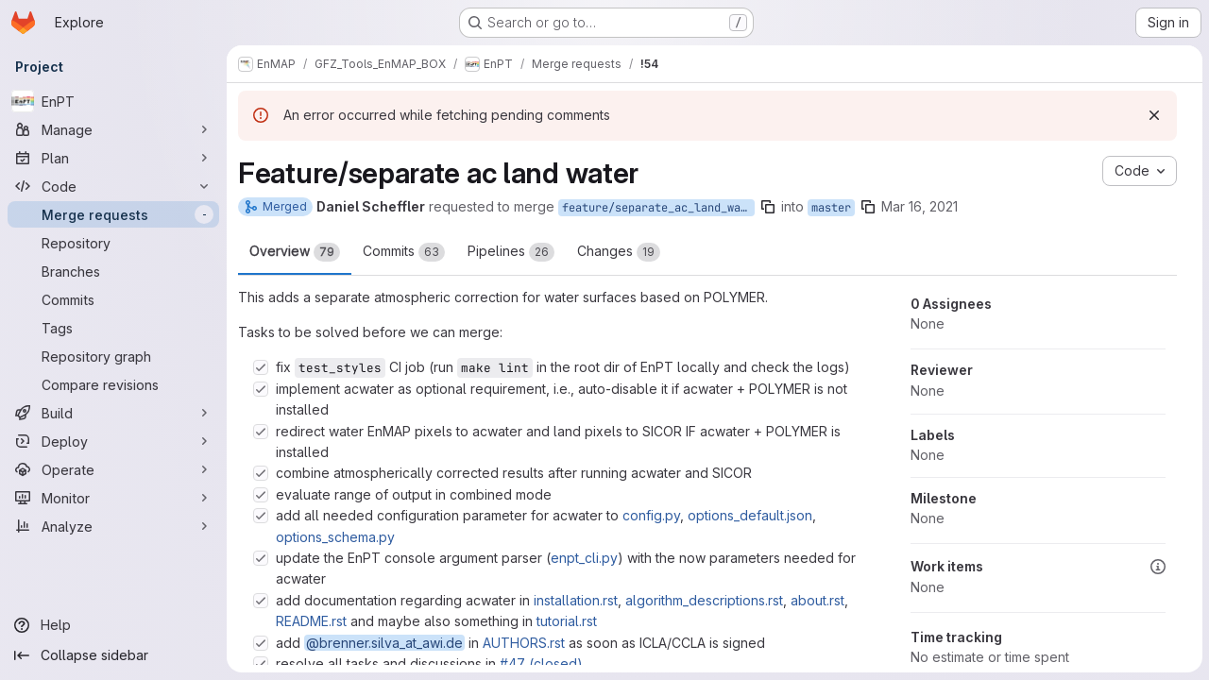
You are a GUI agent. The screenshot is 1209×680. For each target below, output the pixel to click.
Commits (404, 252)
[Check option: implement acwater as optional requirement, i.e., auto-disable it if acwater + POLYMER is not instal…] (260, 389)
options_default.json (750, 515)
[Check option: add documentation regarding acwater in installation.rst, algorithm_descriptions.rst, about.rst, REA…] (260, 600)
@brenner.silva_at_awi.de (384, 643)
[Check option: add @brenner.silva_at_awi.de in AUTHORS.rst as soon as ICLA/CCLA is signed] (260, 643)
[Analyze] (113, 526)
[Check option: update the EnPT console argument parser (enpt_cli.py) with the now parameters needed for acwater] (260, 558)
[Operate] (113, 469)
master (831, 207)
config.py (651, 515)
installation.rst (576, 600)
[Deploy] (113, 441)
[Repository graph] (113, 356)
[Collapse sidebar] (113, 655)
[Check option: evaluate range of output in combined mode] (260, 494)
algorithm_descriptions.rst (704, 600)
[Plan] (113, 157)
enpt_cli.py (584, 558)
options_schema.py (335, 537)
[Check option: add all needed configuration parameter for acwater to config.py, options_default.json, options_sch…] (260, 515)
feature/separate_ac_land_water (658, 207)
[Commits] (113, 299)
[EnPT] (113, 101)
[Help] (113, 625)
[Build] (113, 413)
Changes (618, 252)
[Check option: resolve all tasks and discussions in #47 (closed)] (260, 664)
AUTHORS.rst (524, 643)
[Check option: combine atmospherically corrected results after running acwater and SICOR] (260, 473)
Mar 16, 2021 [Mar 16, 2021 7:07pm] (919, 206)
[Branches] (113, 271)
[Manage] (113, 129)
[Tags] (113, 327)
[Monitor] (113, 497)
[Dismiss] (1153, 115)
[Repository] (113, 243)
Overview (294, 252)
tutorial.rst (566, 621)
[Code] (113, 186)
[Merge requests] (113, 214)
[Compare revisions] (113, 384)
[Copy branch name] (768, 207)
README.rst (311, 621)
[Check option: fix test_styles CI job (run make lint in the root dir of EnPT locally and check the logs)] (260, 367)
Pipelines (511, 252)
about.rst (817, 600)
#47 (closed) (541, 663)
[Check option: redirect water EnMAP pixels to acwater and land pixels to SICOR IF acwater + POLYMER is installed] (260, 431)
